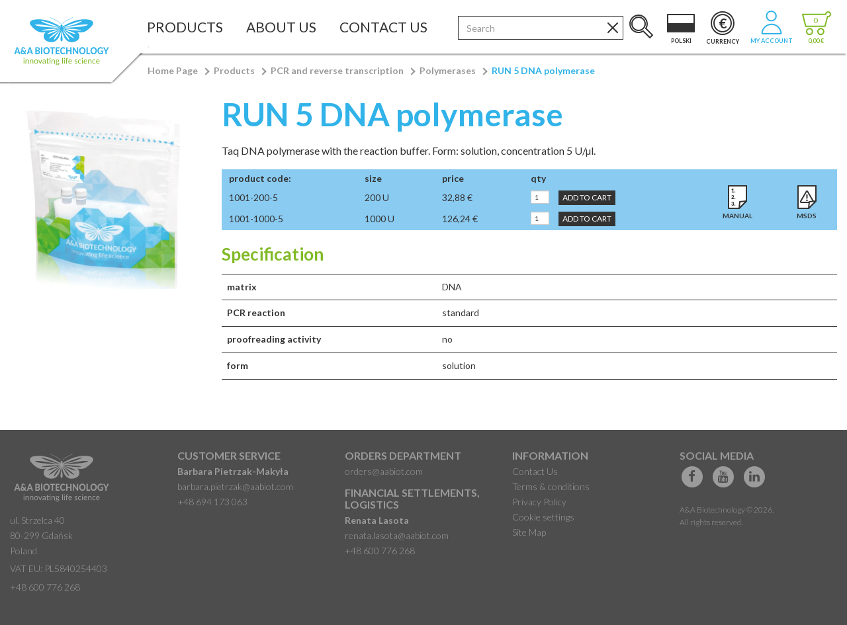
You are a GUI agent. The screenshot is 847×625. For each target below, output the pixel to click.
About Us (281, 27)
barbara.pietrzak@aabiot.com (235, 486)
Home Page (173, 70)
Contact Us (383, 27)
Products (185, 27)
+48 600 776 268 (45, 587)
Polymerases (448, 70)
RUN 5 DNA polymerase (543, 70)
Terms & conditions (551, 486)
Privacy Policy (539, 501)
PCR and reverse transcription (337, 70)
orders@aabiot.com (384, 471)
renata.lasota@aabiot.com (397, 535)
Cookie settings (543, 516)
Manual (737, 216)
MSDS (807, 216)
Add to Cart (586, 197)
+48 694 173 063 (212, 501)
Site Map (529, 532)
